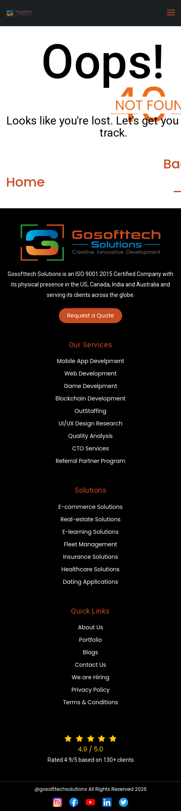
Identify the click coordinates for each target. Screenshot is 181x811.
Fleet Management (90, 544)
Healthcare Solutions (90, 569)
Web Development (90, 373)
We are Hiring (90, 677)
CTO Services (90, 448)
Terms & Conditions (90, 702)
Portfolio (90, 640)
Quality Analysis (90, 436)
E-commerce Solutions (90, 507)
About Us (90, 627)
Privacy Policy (90, 690)
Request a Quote (90, 315)
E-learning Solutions (90, 532)
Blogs (90, 652)
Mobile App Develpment (90, 361)
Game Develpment (90, 386)
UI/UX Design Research (90, 423)
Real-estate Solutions (90, 519)
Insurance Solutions (90, 557)
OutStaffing (90, 411)
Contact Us (90, 665)
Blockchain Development (91, 398)
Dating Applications (90, 582)
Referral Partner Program (90, 461)
